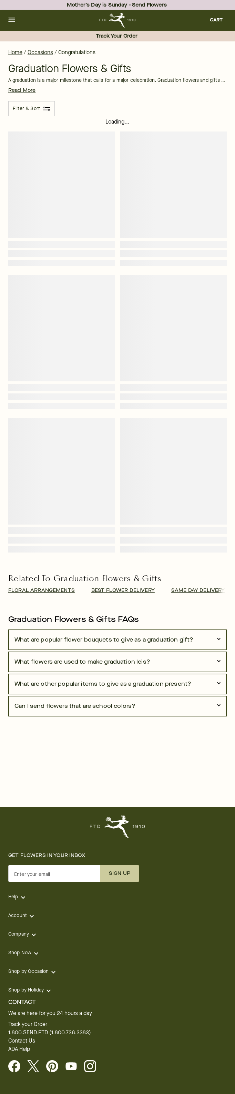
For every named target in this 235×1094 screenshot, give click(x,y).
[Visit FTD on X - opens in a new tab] (36, 1066)
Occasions (40, 52)
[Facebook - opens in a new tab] (17, 1066)
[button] (11, 20)
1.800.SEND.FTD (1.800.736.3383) (49, 1032)
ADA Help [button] (19, 1049)
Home (15, 52)
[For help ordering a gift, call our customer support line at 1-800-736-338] (118, 20)
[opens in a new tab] (74, 1066)
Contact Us (21, 1041)
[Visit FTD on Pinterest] (55, 1066)
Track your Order (27, 1024)
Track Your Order (116, 36)
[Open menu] (11, 20)
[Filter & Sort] (31, 108)
